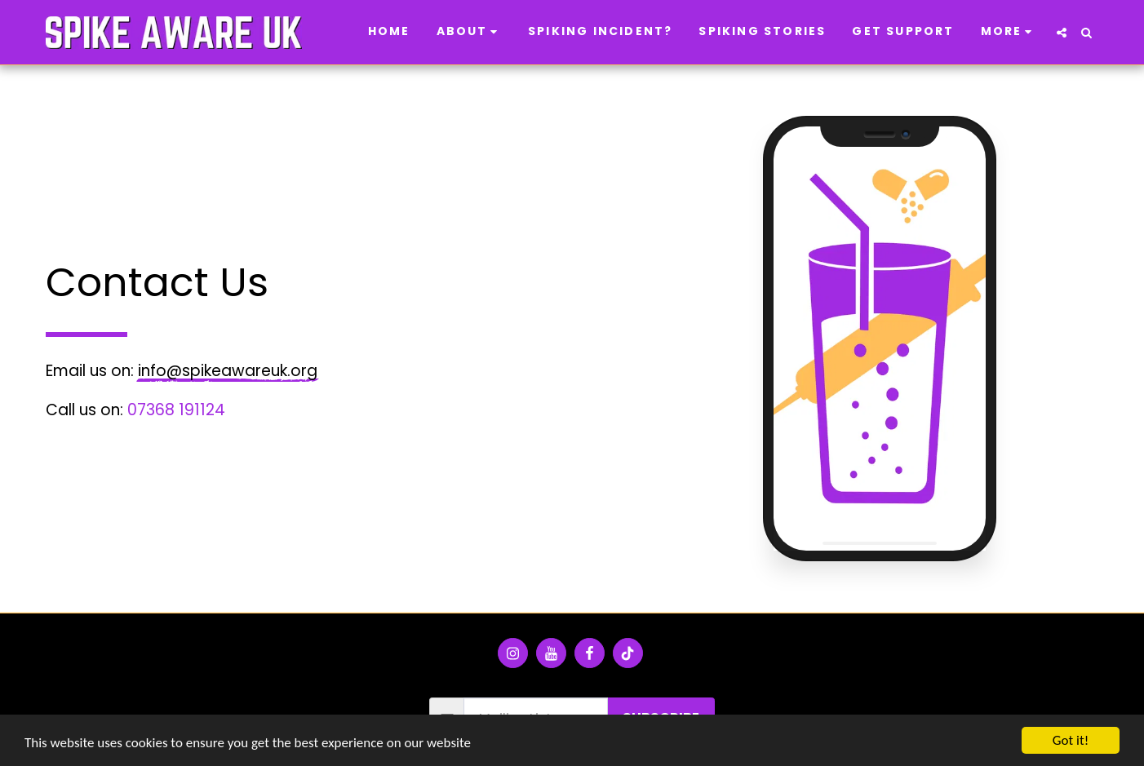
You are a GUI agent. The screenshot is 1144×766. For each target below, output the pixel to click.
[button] (469, 33)
